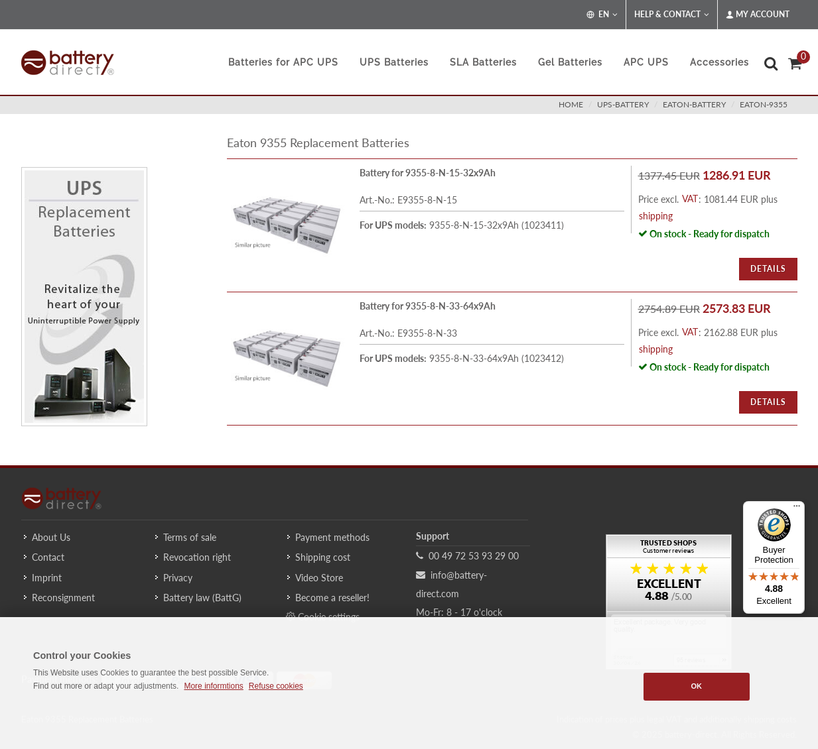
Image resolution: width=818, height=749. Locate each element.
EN (602, 14)
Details (768, 269)
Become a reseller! (332, 597)
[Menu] (797, 509)
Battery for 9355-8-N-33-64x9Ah (428, 306)
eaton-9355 (763, 104)
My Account (757, 14)
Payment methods (332, 537)
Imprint (47, 577)
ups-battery (623, 104)
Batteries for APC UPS (283, 62)
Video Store (319, 577)
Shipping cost (322, 557)
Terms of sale (189, 537)
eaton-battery (694, 104)
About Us (51, 537)
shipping (656, 215)
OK (696, 686)
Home (571, 104)
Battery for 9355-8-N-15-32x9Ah (428, 172)
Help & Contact (671, 14)
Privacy (177, 577)
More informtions (213, 686)
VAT (690, 198)
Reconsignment (63, 597)
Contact (48, 557)
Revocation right (197, 557)
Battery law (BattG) (202, 597)
